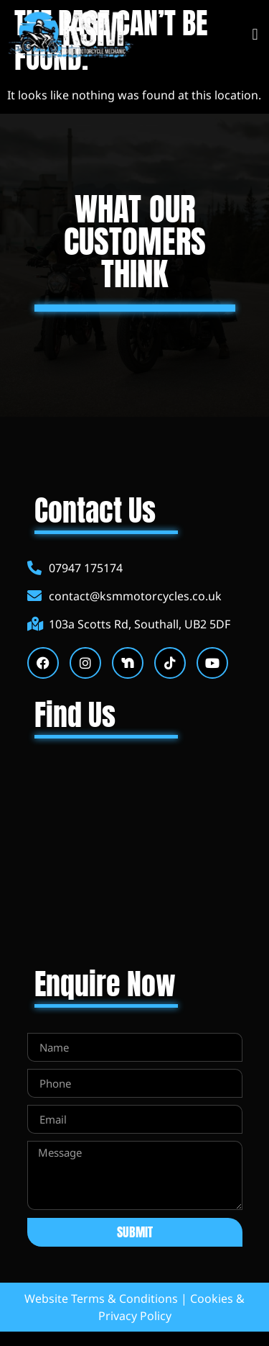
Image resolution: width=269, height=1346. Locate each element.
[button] (255, 35)
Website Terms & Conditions (101, 1298)
